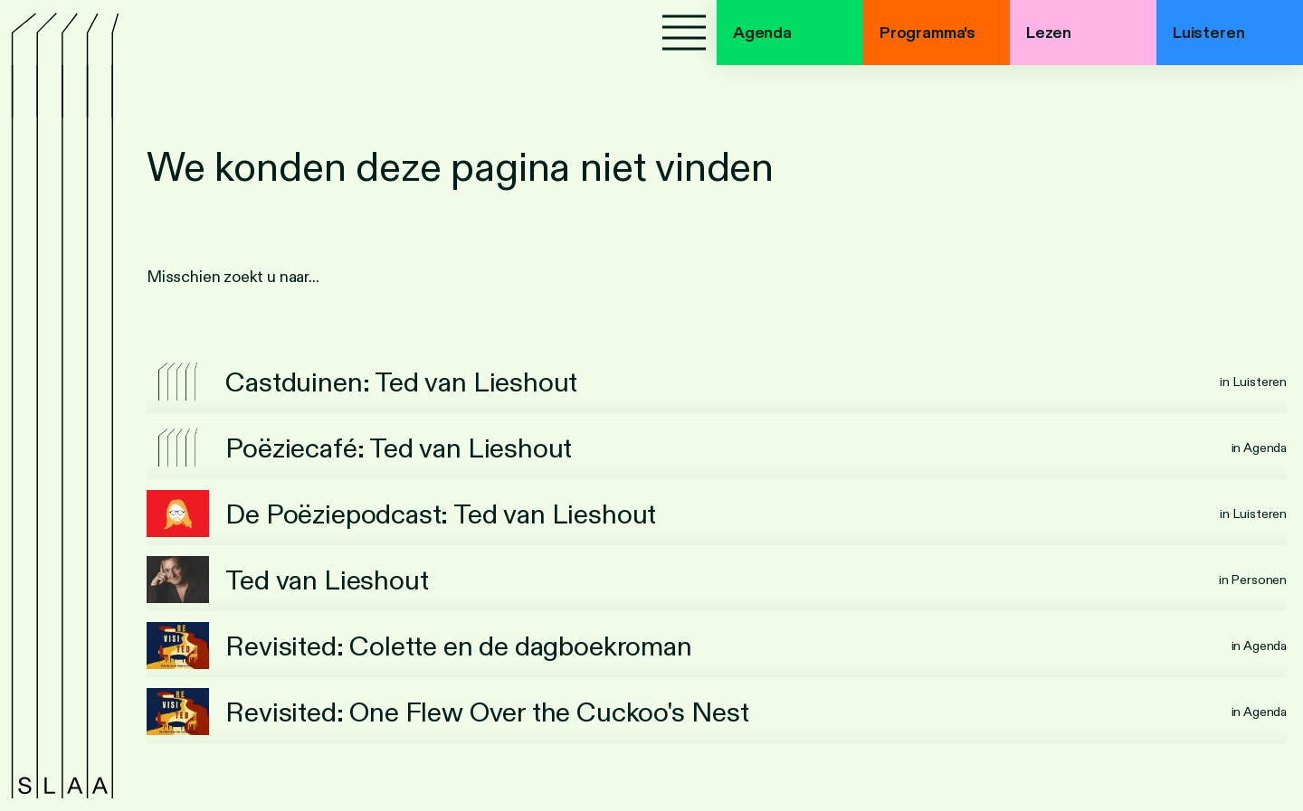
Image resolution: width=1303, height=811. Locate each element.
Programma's (927, 32)
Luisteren (1208, 32)
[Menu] (684, 32)
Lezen (1048, 32)
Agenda (762, 32)
